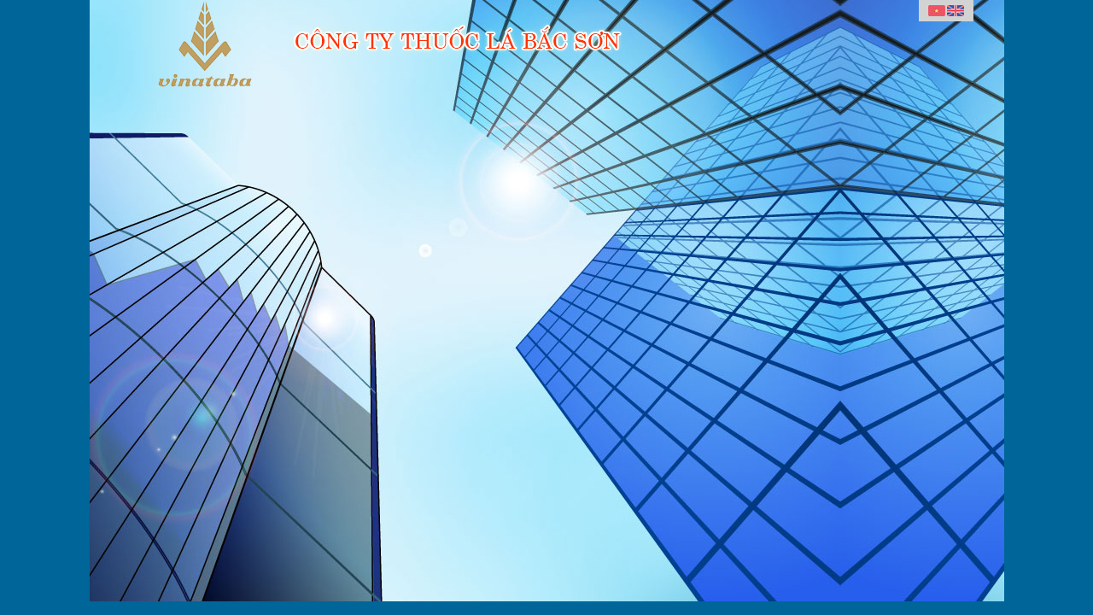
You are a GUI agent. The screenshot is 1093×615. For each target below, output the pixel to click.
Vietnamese (936, 11)
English (955, 11)
